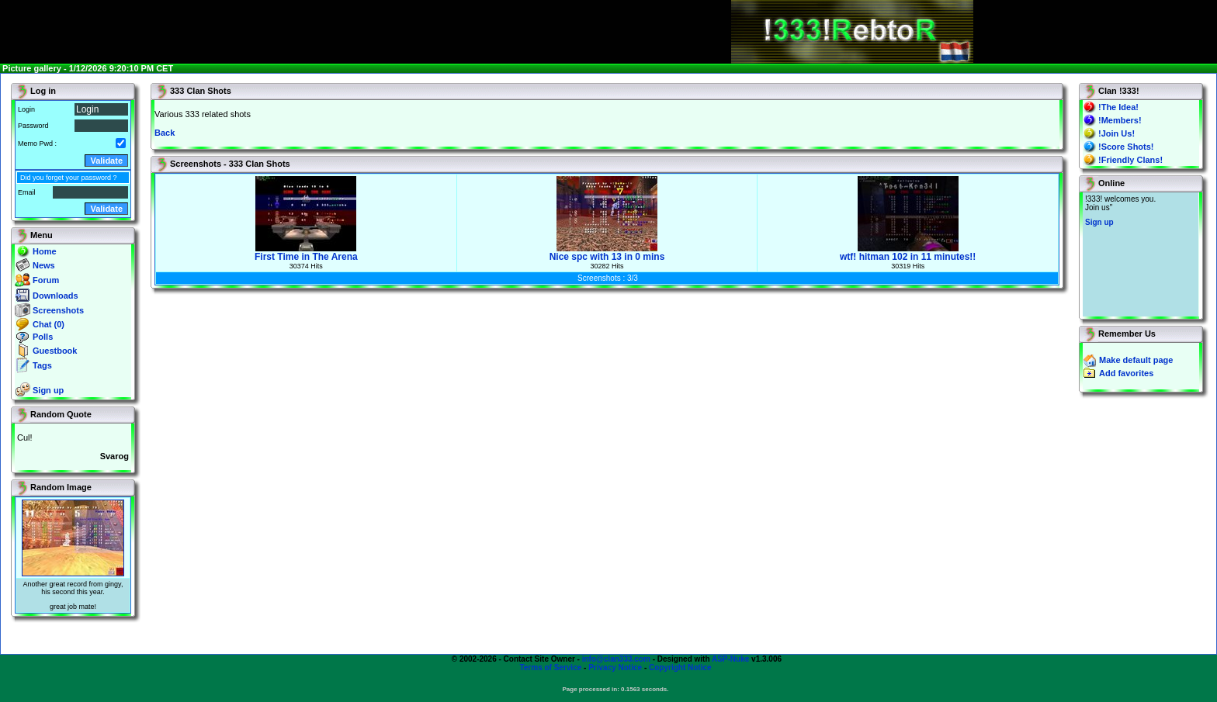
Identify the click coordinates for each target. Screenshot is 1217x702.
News (44, 265)
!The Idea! (1118, 107)
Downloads (55, 295)
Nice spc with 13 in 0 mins (607, 252)
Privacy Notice (615, 667)
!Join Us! (1116, 133)
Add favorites (1126, 373)
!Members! (1120, 120)
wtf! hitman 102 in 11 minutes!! (908, 252)
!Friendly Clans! (1130, 159)
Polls (43, 336)
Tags (42, 365)
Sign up (48, 390)
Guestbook (55, 350)
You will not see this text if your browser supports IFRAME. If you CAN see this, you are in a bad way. (1140, 254)
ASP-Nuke (730, 659)
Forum (46, 280)
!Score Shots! (1126, 146)
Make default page (1136, 360)
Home (45, 251)
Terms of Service (550, 667)
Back (164, 132)
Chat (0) (48, 324)
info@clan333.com (616, 659)
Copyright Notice (680, 667)
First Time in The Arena (306, 252)
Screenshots (58, 310)
